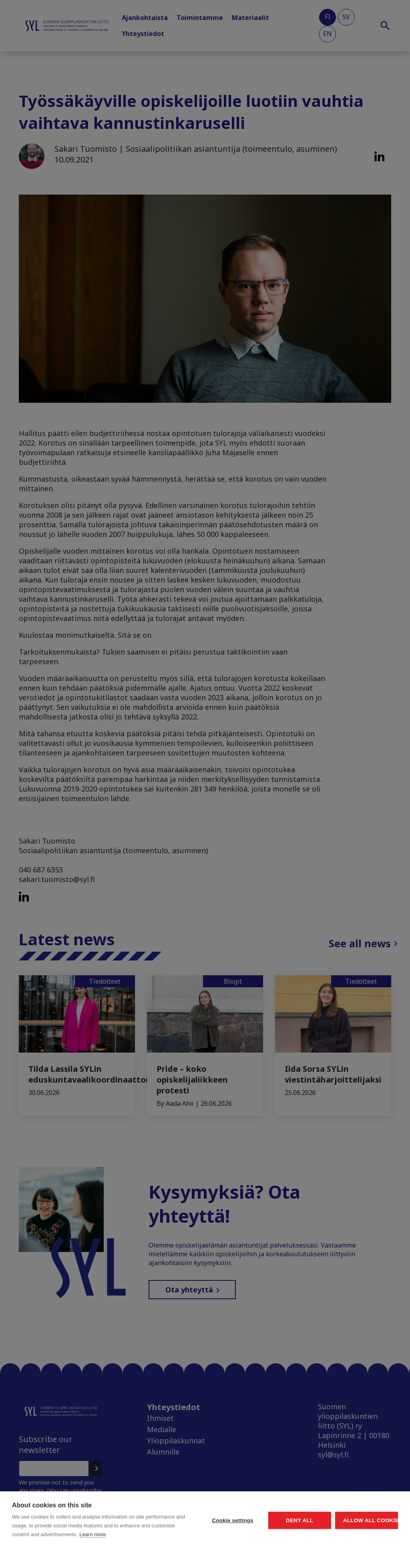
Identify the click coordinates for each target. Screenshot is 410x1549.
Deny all (254, 1507)
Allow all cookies (351, 1507)
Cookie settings (158, 1507)
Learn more (74, 1534)
